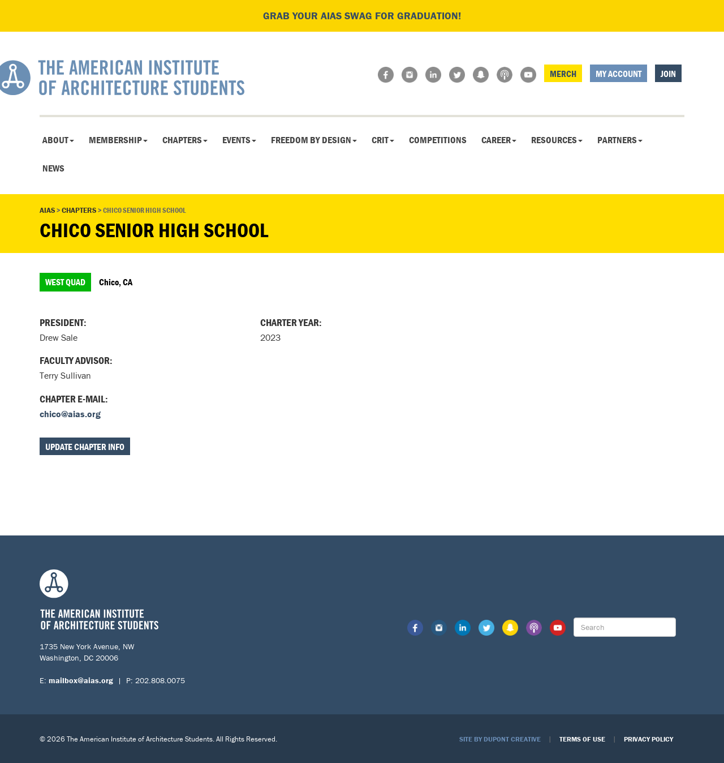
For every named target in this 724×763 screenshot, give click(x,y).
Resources (557, 140)
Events (239, 140)
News (53, 168)
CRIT (383, 140)
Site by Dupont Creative (500, 739)
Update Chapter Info (84, 446)
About (58, 140)
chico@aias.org (70, 413)
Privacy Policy (648, 739)
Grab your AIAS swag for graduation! (362, 15)
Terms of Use (582, 739)
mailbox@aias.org (81, 680)
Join (668, 73)
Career (498, 140)
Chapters (185, 140)
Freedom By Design (314, 140)
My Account (618, 73)
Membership (118, 140)
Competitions (438, 140)
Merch (563, 73)
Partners (620, 140)
